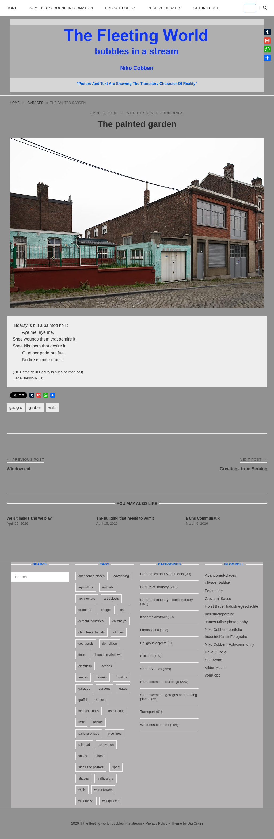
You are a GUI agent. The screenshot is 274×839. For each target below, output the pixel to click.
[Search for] (40, 577)
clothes (118, 632)
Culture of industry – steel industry (166, 600)
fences (83, 677)
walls (52, 408)
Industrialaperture (219, 614)
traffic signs (105, 778)
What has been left (154, 725)
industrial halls (88, 711)
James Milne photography (226, 622)
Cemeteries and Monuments (162, 574)
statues (83, 778)
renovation (106, 745)
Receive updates (164, 8)
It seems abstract (153, 617)
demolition (109, 643)
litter (81, 722)
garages (35, 103)
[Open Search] (265, 8)
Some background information (61, 8)
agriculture (85, 587)
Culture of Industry (154, 587)
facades (106, 666)
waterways (86, 801)
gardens (35, 408)
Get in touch (206, 8)
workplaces (110, 801)
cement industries (91, 621)
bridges (106, 610)
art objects (111, 598)
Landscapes (149, 630)
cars (123, 610)
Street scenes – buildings (159, 682)
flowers (102, 677)
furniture (121, 677)
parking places (88, 733)
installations (116, 711)
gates (123, 688)
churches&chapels (91, 632)
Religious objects (153, 643)
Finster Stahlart (217, 583)
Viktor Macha (216, 668)
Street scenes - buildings (155, 113)
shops (100, 756)
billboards (85, 610)
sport (116, 767)
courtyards (85, 643)
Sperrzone (213, 660)
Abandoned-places (220, 575)
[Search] (63, 574)
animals (107, 587)
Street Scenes (151, 669)
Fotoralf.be (214, 591)
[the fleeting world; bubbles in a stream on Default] (250, 8)
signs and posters (91, 767)
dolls (81, 655)
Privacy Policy (120, 8)
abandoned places (91, 576)
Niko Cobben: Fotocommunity (229, 644)
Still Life (146, 656)
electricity (85, 666)
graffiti (82, 700)
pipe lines (114, 733)
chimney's (119, 621)
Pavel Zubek (215, 652)
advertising (121, 576)
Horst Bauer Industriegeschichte (231, 606)
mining (97, 722)
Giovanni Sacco (218, 598)
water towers (103, 790)
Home (12, 8)
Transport (147, 712)
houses (101, 700)
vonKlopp (212, 675)
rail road (84, 745)
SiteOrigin (195, 823)
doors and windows (107, 655)
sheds (82, 756)
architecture (86, 598)
